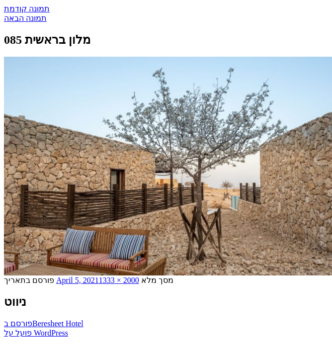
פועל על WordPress (36, 333)
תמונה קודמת (27, 8)
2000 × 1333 (119, 280)
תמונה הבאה (25, 18)
